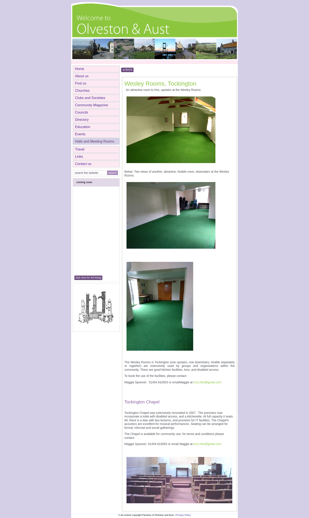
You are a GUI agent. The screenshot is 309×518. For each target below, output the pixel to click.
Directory (82, 119)
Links (79, 156)
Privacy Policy (183, 515)
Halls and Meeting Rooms (94, 141)
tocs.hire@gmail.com (207, 382)
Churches (82, 90)
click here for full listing (88, 277)
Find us (80, 83)
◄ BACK (127, 69)
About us (81, 76)
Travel (79, 149)
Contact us (83, 164)
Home (79, 69)
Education (82, 127)
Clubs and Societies (90, 98)
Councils (81, 112)
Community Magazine (91, 105)
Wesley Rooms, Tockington (160, 83)
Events (80, 134)
